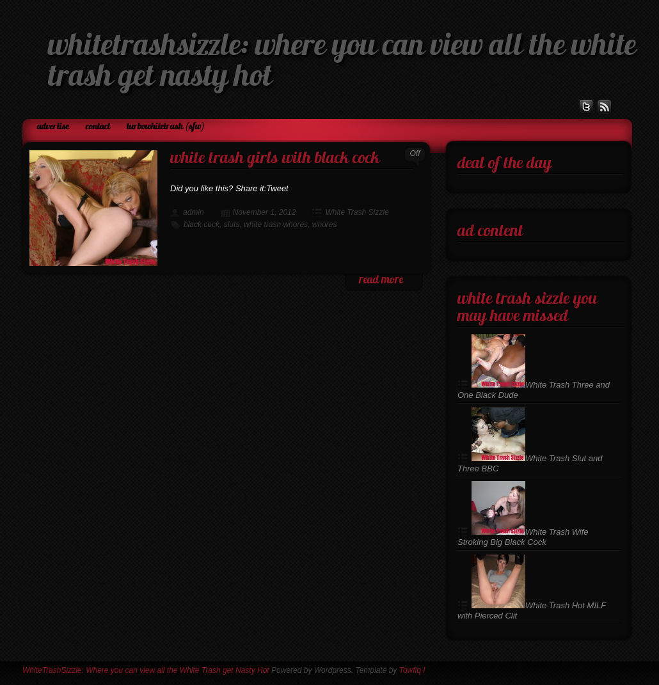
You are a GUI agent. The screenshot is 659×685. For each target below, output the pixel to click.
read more (381, 280)
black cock (201, 224)
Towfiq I (412, 670)
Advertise (53, 127)
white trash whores (276, 224)
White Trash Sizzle (356, 212)
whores (324, 224)
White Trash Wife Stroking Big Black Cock (523, 537)
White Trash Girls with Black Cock (274, 159)
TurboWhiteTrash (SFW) (166, 127)
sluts (232, 224)
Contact (98, 127)
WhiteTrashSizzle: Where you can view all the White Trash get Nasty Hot (145, 670)
